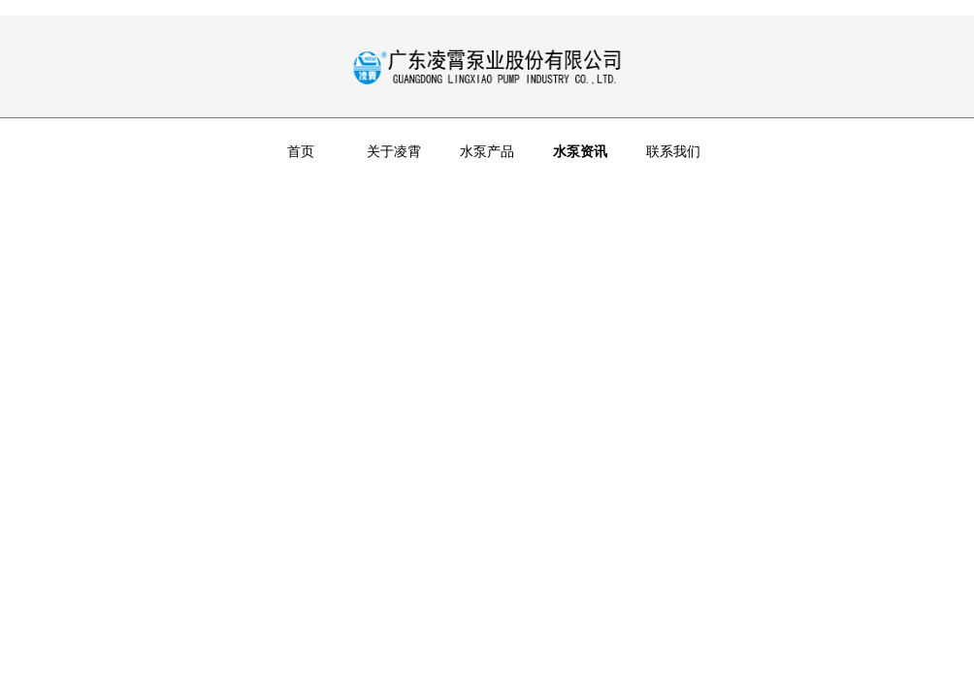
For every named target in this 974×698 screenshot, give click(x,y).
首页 (300, 151)
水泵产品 (487, 151)
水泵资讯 (580, 151)
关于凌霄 (394, 151)
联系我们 (673, 151)
